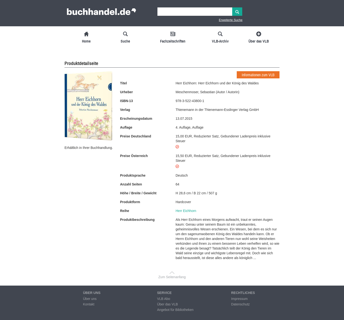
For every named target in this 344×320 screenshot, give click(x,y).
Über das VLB (167, 304)
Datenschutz (240, 304)
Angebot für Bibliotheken (175, 310)
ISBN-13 (126, 101)
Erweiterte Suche (230, 20)
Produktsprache (133, 175)
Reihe (124, 211)
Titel (123, 83)
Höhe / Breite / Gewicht (138, 193)
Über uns (90, 299)
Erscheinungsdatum (136, 118)
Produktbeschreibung (137, 220)
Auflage (126, 127)
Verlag (125, 110)
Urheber (126, 92)
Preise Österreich (134, 156)
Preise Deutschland (135, 136)
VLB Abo (163, 299)
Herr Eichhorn (186, 211)
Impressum (239, 299)
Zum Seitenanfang (172, 277)
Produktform (130, 202)
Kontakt (88, 304)
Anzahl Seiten (131, 184)
